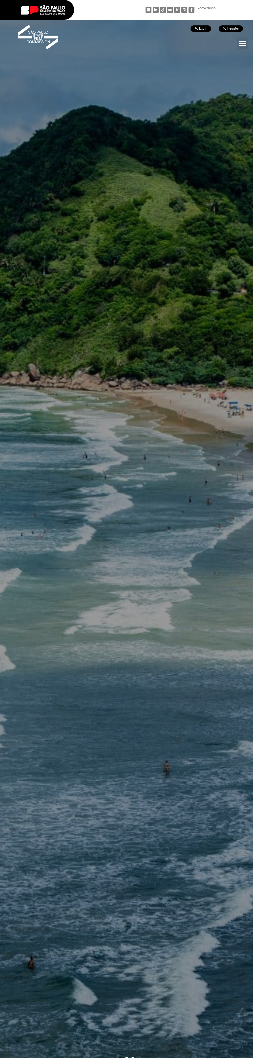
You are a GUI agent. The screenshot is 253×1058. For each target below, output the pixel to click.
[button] (242, 43)
